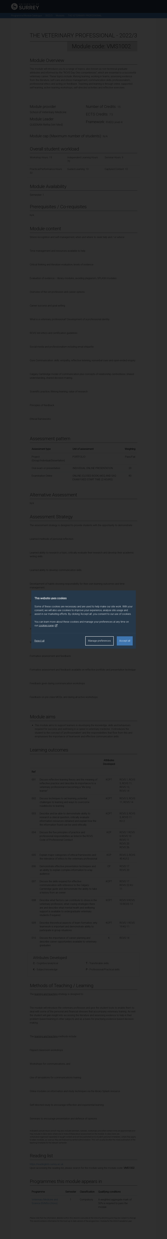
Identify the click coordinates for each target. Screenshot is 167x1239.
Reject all (39, 640)
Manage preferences (99, 640)
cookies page (48, 625)
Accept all (124, 640)
